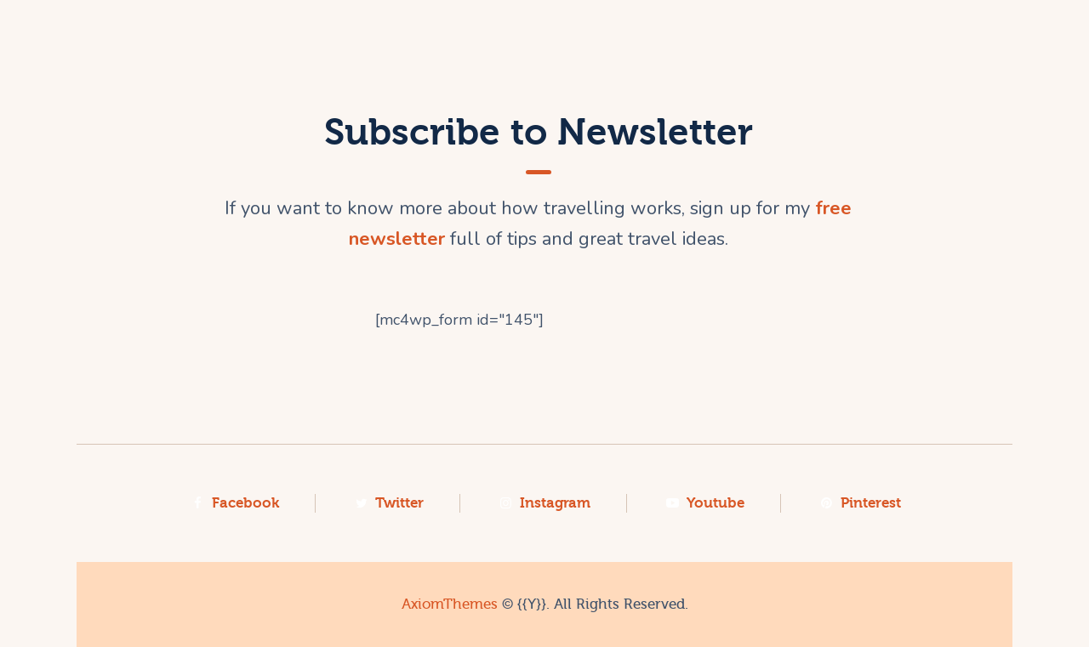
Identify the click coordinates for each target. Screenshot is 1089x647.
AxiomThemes (450, 604)
